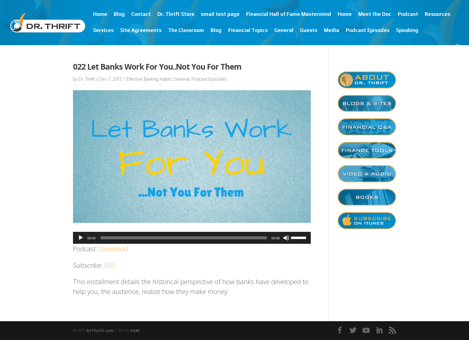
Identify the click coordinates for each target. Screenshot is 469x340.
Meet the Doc (374, 14)
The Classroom (186, 30)
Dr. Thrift (87, 79)
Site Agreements (141, 30)
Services (103, 30)
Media (331, 30)
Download (113, 248)
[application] (192, 238)
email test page (220, 14)
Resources (437, 14)
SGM (134, 330)
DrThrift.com (100, 330)
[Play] (81, 238)
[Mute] (286, 238)
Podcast (408, 14)
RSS (110, 265)
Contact (141, 14)
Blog (119, 14)
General (283, 30)
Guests (308, 30)
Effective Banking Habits (149, 79)
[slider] (183, 237)
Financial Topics (248, 30)
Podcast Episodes (367, 30)
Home (100, 14)
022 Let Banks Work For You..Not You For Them (157, 66)
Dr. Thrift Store (175, 14)
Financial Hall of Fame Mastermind (288, 14)
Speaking (407, 30)
